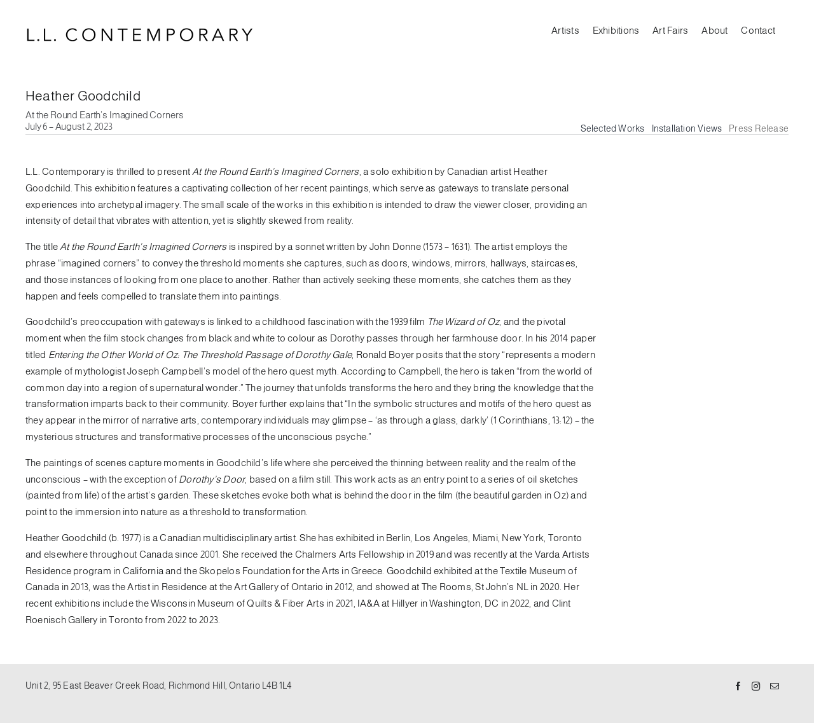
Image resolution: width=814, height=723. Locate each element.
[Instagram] (756, 686)
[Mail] (774, 686)
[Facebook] (738, 686)
